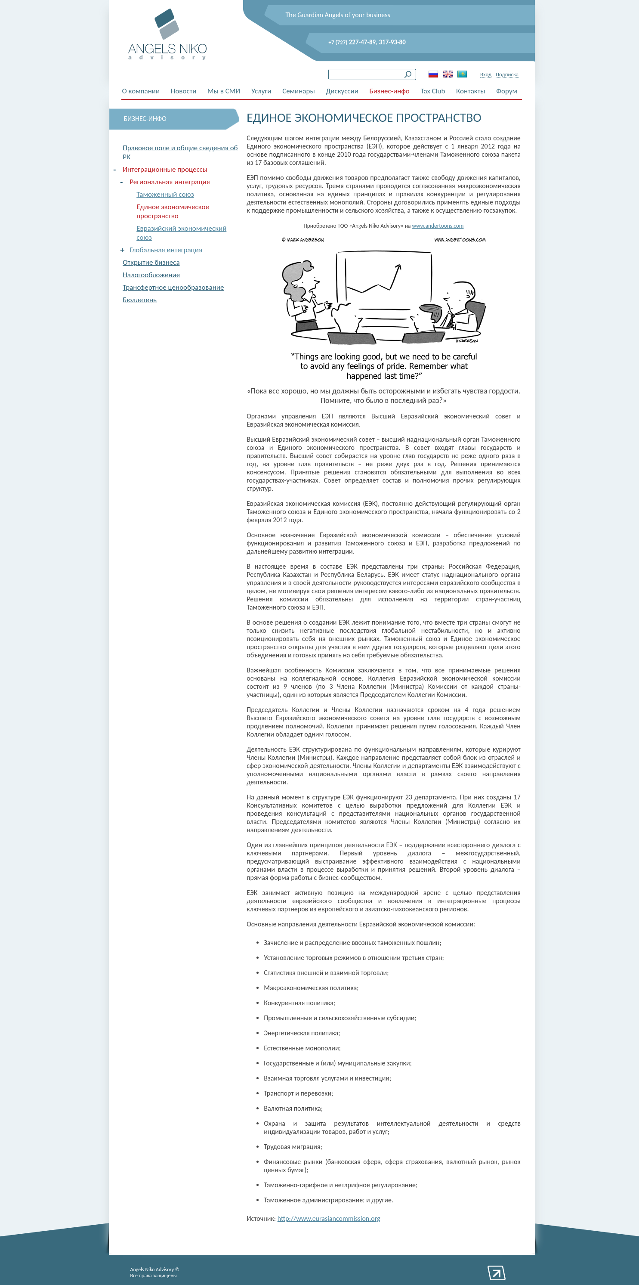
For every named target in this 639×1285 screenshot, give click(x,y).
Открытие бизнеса (151, 262)
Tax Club (432, 91)
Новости (184, 91)
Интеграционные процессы (165, 169)
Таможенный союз (165, 194)
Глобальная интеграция (166, 249)
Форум (506, 91)
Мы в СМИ (223, 91)
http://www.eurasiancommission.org (329, 1218)
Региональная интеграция (170, 181)
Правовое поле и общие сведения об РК (180, 152)
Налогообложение (151, 274)
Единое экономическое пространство (172, 211)
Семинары (298, 91)
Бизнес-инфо (390, 91)
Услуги (261, 91)
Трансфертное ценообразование (173, 287)
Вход (485, 74)
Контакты (470, 91)
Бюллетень (140, 299)
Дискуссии (342, 91)
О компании (141, 91)
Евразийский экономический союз (181, 233)
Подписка (507, 74)
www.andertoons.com (437, 225)
